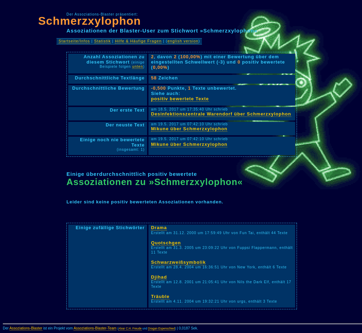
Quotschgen (166, 242)
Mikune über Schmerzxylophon (189, 128)
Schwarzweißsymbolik (178, 262)
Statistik (102, 41)
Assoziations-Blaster (26, 328)
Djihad (159, 277)
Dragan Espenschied (161, 328)
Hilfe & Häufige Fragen (138, 41)
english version (183, 41)
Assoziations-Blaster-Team (95, 328)
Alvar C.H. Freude (130, 328)
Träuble (160, 296)
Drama (159, 227)
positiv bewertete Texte (180, 98)
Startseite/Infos (74, 41)
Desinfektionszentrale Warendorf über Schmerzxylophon (221, 114)
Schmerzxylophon (89, 20)
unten (137, 67)
